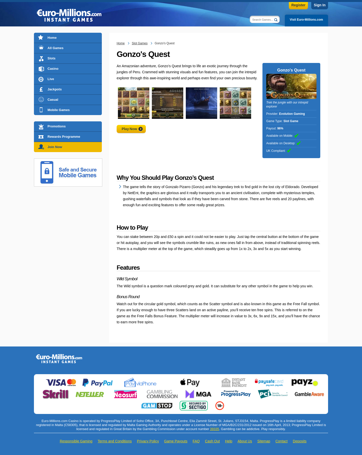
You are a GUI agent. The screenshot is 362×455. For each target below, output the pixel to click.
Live (51, 79)
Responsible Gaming (76, 441)
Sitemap (263, 441)
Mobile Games (59, 110)
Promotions (57, 126)
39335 (214, 429)
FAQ (196, 441)
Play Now (129, 129)
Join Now (55, 147)
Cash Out (212, 441)
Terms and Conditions (115, 441)
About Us (245, 441)
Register (298, 5)
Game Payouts (176, 441)
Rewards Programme (64, 136)
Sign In (320, 5)
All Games (56, 48)
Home (52, 38)
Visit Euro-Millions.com (306, 19)
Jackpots (55, 89)
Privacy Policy (148, 441)
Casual (53, 99)
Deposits (299, 441)
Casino (53, 69)
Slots (52, 58)
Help (228, 441)
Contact (282, 441)
